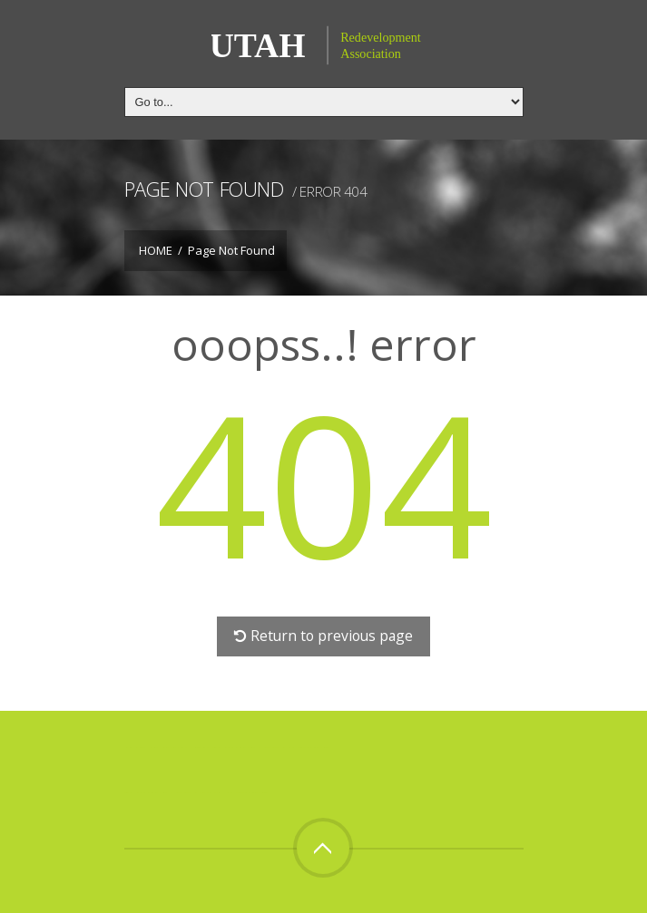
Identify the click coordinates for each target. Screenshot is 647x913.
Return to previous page (323, 636)
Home (155, 250)
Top (323, 847)
